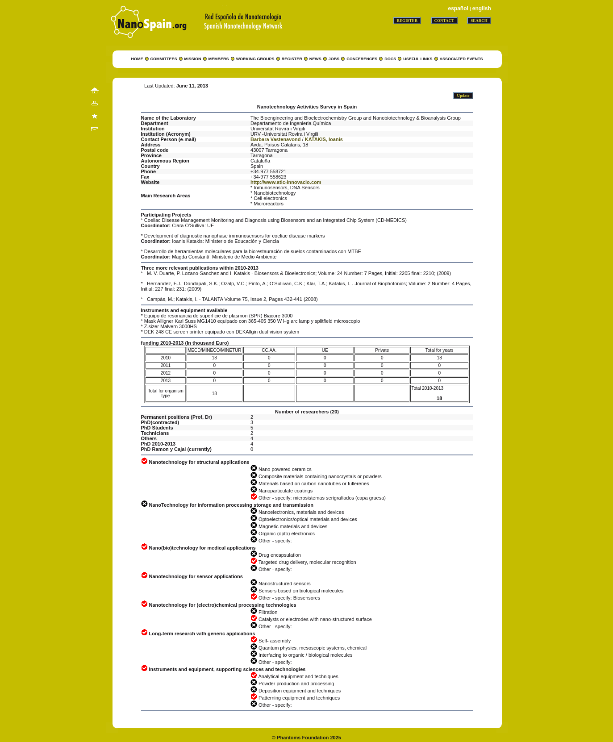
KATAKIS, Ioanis (324, 139)
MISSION (192, 59)
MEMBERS (219, 59)
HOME (137, 59)
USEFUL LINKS (417, 59)
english (481, 8)
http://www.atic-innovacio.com (285, 182)
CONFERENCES (361, 59)
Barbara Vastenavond (275, 139)
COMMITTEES (163, 59)
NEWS (315, 59)
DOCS (390, 59)
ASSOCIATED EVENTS (461, 59)
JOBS (334, 59)
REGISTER (292, 59)
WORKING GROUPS (255, 59)
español (458, 8)
